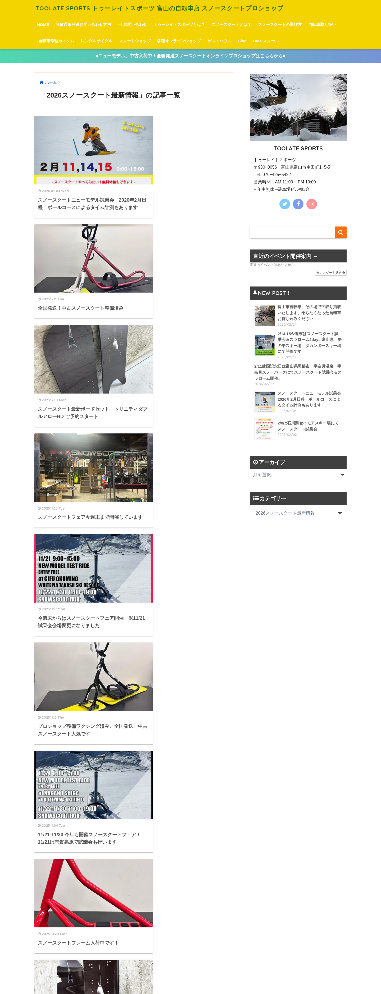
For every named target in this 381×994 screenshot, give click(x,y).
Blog (242, 41)
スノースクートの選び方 (280, 24)
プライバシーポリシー (190, 981)
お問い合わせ (132, 24)
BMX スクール (266, 41)
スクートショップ (135, 41)
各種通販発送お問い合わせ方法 (83, 24)
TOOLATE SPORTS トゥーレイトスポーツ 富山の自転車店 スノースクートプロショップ (165, 8)
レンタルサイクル (96, 41)
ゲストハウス (219, 41)
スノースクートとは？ (231, 24)
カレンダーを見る (330, 273)
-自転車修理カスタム (55, 41)
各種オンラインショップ (179, 41)
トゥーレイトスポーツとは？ (179, 24)
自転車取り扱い (322, 24)
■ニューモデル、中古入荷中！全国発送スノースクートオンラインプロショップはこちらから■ (190, 55)
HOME (43, 24)
